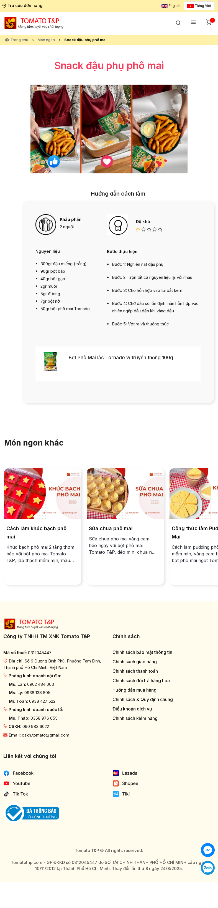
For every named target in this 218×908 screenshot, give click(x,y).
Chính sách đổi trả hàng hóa (141, 680)
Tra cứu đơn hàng (23, 5)
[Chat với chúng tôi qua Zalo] (208, 867)
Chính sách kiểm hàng (135, 718)
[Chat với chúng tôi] (208, 849)
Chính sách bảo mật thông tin (142, 652)
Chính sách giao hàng (134, 661)
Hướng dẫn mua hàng (134, 690)
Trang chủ (19, 39)
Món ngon (46, 39)
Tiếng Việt (199, 6)
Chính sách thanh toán (135, 671)
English (170, 6)
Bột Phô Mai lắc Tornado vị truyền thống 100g (121, 357)
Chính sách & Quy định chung (142, 699)
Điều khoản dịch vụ (132, 709)
